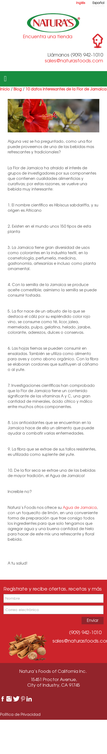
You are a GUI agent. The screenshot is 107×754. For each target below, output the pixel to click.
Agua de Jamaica (80, 507)
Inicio (5, 89)
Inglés (80, 3)
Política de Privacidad (20, 714)
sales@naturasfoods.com (74, 60)
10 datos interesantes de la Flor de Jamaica (65, 89)
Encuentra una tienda (47, 36)
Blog (18, 89)
